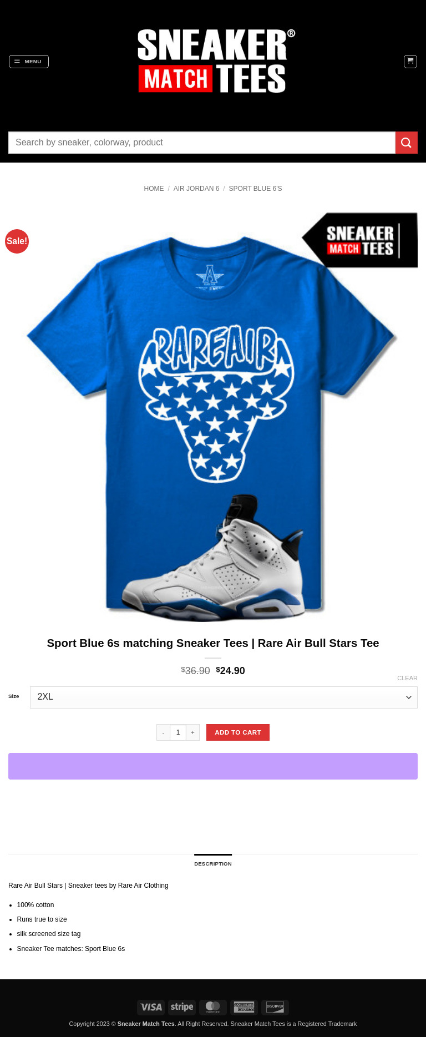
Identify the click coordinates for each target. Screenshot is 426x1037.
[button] (29, 61)
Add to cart (238, 732)
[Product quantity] (178, 732)
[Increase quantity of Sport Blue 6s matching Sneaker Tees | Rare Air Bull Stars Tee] (193, 732)
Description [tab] (213, 864)
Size (13, 696)
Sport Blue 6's (255, 189)
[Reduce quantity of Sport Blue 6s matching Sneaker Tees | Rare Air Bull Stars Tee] (163, 732)
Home (154, 189)
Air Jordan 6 (197, 189)
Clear (407, 678)
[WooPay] (213, 766)
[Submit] (406, 142)
